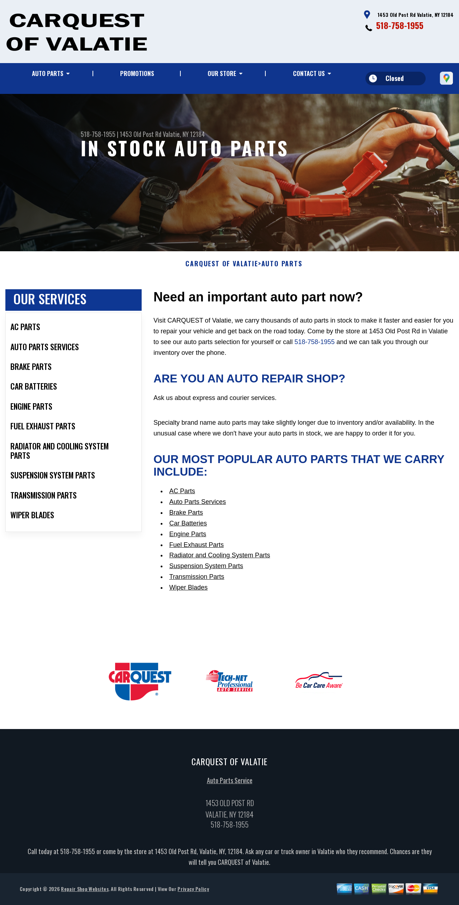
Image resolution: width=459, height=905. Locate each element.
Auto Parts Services (197, 504)
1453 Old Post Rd (140, 134)
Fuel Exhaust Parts (196, 547)
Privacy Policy (193, 891)
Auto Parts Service (229, 782)
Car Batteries (188, 525)
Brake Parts (186, 515)
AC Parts (182, 493)
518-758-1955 (399, 25)
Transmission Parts (196, 579)
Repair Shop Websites (84, 891)
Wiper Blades (188, 590)
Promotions (137, 73)
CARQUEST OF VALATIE (221, 267)
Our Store (222, 73)
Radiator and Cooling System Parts (219, 558)
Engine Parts (187, 536)
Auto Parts (47, 73)
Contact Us (309, 73)
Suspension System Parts (206, 568)
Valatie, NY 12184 (184, 134)
